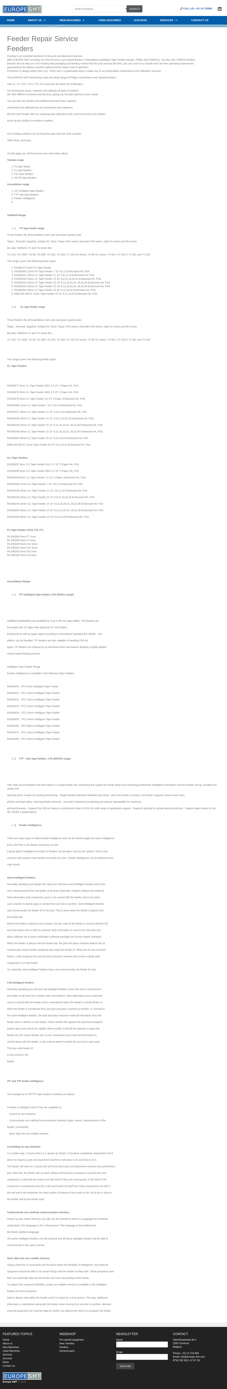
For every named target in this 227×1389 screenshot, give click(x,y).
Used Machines (11, 1350)
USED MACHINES (110, 20)
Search (134, 8)
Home (11, 20)
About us (37, 20)
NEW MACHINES (73, 20)
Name (142, 1342)
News (6, 1362)
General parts (66, 1350)
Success (7, 1358)
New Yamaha (66, 1343)
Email (142, 1354)
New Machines (11, 1347)
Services (169, 20)
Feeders (63, 1347)
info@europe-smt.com (193, 1356)
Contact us (199, 20)
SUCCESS (140, 20)
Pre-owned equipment (71, 1339)
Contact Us (9, 1365)
